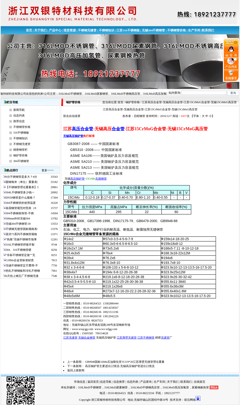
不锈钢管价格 (176, 30)
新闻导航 (19, 110)
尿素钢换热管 (200, 387)
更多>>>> (48, 170)
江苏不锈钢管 (145, 337)
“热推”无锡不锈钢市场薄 (21, 239)
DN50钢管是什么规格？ (20, 197)
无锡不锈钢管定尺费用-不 (22, 265)
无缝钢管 (101, 178)
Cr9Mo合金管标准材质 (20, 260)
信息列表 (19, 115)
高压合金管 (82, 128)
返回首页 (93, 381)
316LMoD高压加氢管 (176, 387)
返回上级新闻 (75, 370)
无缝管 (165, 337)
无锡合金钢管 (86, 337)
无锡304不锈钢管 (153, 30)
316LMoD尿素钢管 (116, 387)
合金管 (118, 128)
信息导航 (105, 381)
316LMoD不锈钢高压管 (145, 387)
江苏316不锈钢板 (128, 30)
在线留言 (199, 381)
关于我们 (40, 30)
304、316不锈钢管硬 (18, 249)
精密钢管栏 (20, 149)
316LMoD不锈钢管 (89, 387)
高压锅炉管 (77, 178)
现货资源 (69, 30)
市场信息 (79, 381)
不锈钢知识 (106, 30)
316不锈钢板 (21, 132)
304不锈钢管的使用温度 (21, 203)
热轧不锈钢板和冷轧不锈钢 (23, 270)
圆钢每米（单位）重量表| (22, 182)
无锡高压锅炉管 (73, 136)
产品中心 (55, 30)
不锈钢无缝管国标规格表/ (22, 229)
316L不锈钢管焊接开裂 (20, 244)
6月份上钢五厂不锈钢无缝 (22, 276)
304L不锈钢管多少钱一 (20, 192)
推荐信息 (19, 121)
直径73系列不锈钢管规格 (21, 234)
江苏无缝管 (70, 337)
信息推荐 (119, 381)
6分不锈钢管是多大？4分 (21, 176)
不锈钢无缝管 (87, 30)
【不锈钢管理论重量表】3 (22, 187)
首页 (29, 30)
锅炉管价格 (20, 155)
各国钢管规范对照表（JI (21, 208)
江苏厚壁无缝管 (127, 337)
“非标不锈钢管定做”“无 (20, 255)
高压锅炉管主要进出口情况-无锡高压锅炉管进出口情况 (119, 366)
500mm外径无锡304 (18, 218)
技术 (173, 399)
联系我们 (208, 30)
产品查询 (146, 381)
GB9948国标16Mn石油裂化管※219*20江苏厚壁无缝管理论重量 (124, 361)
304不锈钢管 (21, 161)
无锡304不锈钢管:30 (18, 223)
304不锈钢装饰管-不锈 (20, 213)
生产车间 (194, 30)
